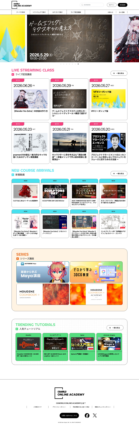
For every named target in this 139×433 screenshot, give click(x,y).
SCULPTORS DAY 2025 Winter (53, 201)
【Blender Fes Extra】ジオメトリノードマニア (54, 232)
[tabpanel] (69, 38)
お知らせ (110, 12)
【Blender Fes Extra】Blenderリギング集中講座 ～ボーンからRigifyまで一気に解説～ (25, 233)
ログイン (111, 5)
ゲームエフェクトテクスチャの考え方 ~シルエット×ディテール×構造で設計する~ (69, 113)
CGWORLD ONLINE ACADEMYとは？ (71, 403)
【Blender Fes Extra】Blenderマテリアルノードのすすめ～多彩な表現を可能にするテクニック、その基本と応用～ (84, 234)
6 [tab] (75, 64)
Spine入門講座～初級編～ (80, 354)
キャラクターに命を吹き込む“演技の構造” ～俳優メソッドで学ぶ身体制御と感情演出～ (69, 157)
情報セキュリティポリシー (103, 407)
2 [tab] (64, 64)
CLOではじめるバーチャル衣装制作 (25, 201)
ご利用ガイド (37, 407)
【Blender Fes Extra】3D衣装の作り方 (30, 111)
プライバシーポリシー (59, 407)
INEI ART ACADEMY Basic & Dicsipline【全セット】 (55, 355)
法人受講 (121, 12)
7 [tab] (78, 64)
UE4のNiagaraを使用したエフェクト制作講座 (108, 355)
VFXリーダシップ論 (99, 111)
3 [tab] (67, 64)
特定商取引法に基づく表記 (81, 407)
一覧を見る (120, 73)
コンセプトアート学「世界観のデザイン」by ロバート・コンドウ (113, 232)
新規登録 (122, 5)
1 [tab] (61, 64)
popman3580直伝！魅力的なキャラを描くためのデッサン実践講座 (30, 155)
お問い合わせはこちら (69, 415)
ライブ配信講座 (76, 12)
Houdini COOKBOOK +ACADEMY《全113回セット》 (28, 355)
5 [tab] (72, 64)
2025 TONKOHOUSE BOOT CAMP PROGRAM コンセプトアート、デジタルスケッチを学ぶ (84, 203)
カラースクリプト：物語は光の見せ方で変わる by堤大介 (113, 202)
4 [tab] (69, 64)
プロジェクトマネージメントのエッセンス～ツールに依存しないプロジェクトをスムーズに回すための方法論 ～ (108, 157)
